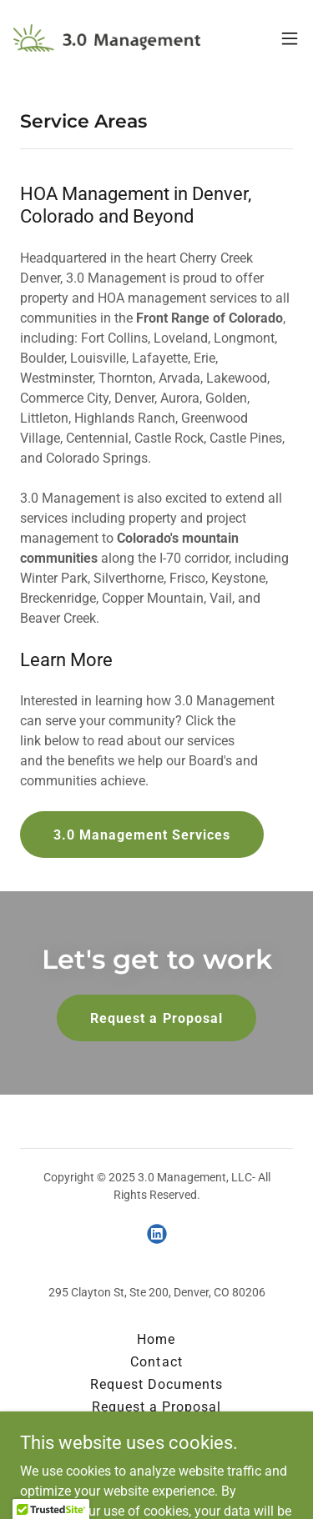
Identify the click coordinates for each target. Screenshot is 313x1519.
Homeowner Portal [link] (156, 1429)
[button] (289, 38)
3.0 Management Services (141, 835)
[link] (106, 38)
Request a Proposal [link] (156, 1407)
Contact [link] (156, 1362)
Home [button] (156, 1339)
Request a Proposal (156, 1018)
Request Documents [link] (156, 1384)
